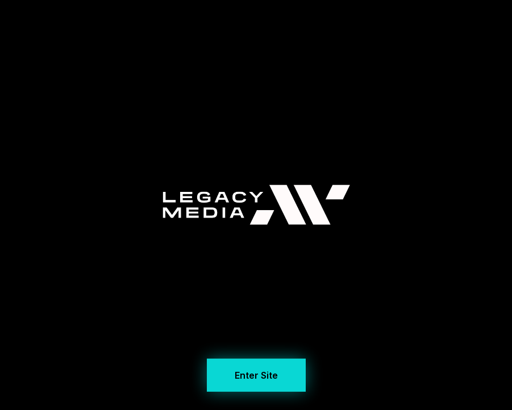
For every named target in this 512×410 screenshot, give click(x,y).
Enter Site (256, 374)
